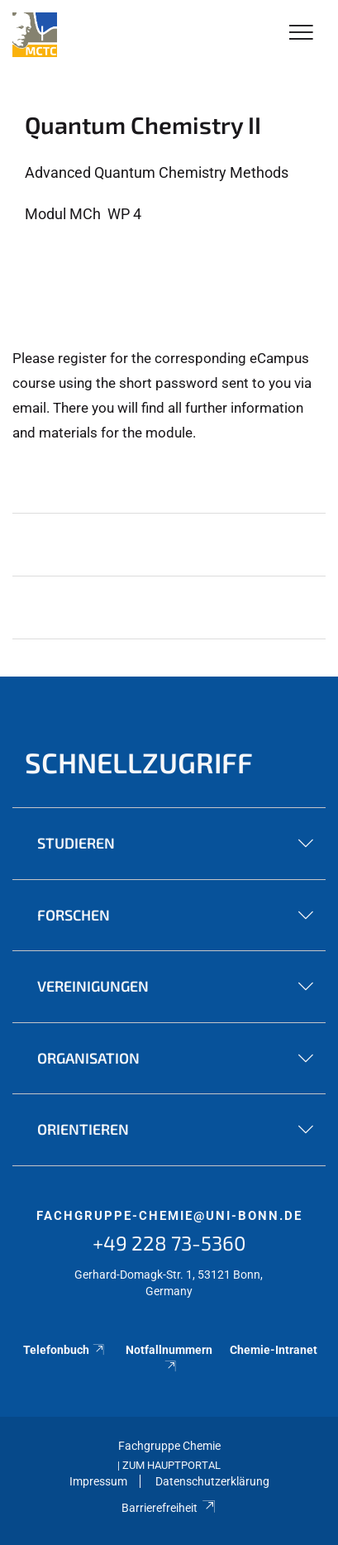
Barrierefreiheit (169, 1507)
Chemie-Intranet (273, 1349)
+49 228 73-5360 (169, 1243)
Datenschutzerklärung (212, 1481)
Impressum (98, 1481)
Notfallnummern (169, 1357)
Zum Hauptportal (171, 1465)
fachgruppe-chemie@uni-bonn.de (169, 1215)
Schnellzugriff (139, 762)
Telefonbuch (65, 1349)
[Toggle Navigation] (301, 33)
